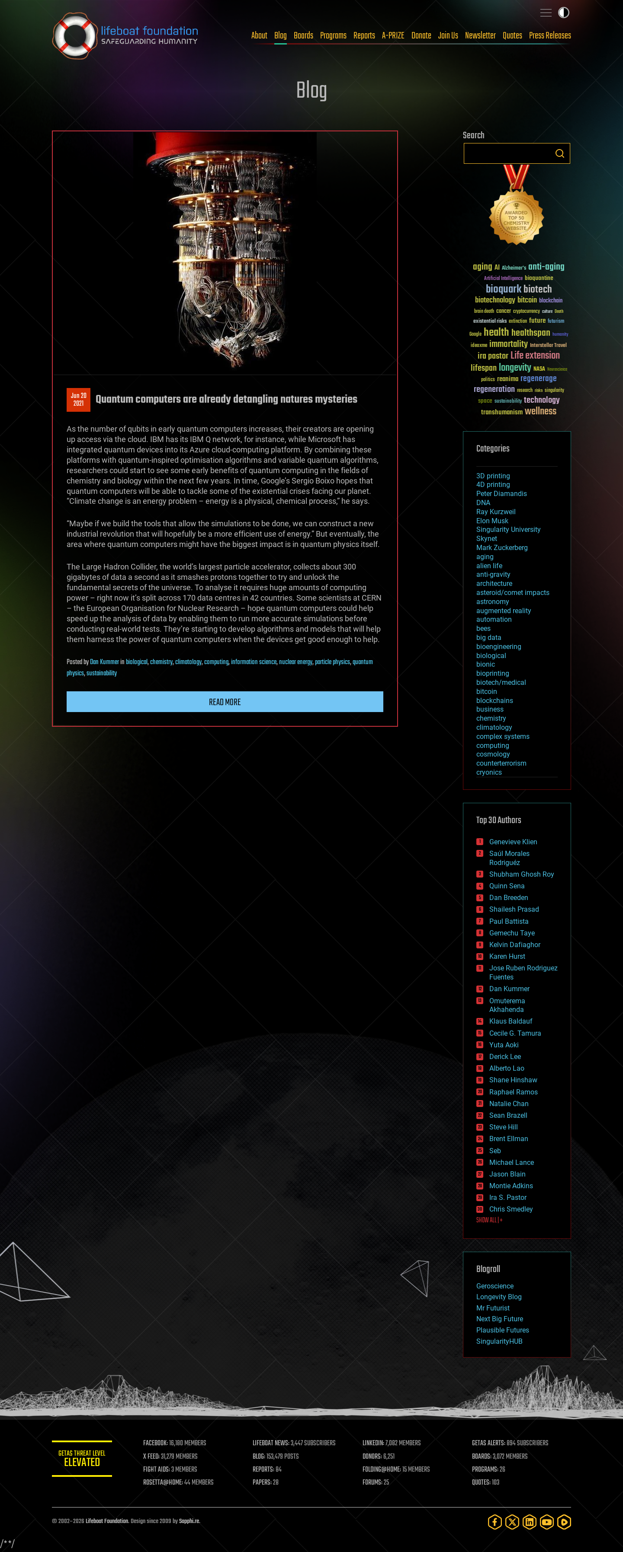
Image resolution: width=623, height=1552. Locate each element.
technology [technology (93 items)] (542, 401)
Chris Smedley (511, 1209)
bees (483, 628)
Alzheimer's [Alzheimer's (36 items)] (514, 268)
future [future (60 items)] (537, 321)
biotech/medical (501, 682)
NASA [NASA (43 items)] (539, 369)
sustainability (102, 673)
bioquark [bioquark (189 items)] (503, 289)
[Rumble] (564, 1522)
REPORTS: (264, 1470)
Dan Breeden (508, 898)
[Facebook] (495, 1522)
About (259, 36)
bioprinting (492, 673)
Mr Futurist (493, 1308)
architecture (494, 583)
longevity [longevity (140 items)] (515, 368)
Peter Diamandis (501, 494)
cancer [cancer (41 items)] (503, 311)
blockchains (494, 700)
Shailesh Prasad (514, 909)
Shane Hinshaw (513, 1080)
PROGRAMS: (485, 1470)
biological (137, 662)
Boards (303, 36)
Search (559, 153)
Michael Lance (511, 1162)
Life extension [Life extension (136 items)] (535, 356)
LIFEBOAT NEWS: (271, 1443)
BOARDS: (482, 1457)
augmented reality (503, 611)
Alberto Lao (506, 1068)
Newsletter (480, 36)
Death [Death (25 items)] (559, 311)
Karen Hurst (507, 956)
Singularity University (508, 529)
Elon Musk (492, 521)
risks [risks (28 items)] (539, 390)
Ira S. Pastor (508, 1197)
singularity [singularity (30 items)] (554, 391)
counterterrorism (501, 763)
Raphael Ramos (513, 1092)
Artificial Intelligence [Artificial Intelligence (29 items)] (503, 279)
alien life (489, 566)
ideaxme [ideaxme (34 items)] (479, 346)
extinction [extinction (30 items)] (518, 321)
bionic (485, 664)
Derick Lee (505, 1057)
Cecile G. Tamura (515, 1033)
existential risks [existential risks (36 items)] (490, 321)
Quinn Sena (507, 886)
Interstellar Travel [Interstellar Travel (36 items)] (548, 346)
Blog (280, 36)
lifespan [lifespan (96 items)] (484, 368)
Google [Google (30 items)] (475, 334)
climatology (188, 662)
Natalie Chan (509, 1104)
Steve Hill (503, 1127)
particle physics (332, 662)
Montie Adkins (511, 1186)
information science (253, 662)
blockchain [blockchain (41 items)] (550, 301)
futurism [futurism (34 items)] (556, 322)
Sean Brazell (508, 1115)
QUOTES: (481, 1482)
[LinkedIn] (529, 1522)
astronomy (492, 602)
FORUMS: (373, 1482)
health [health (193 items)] (496, 333)
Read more (225, 702)
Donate (421, 36)
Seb (495, 1151)
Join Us (448, 36)
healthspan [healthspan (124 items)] (530, 333)
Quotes (512, 36)
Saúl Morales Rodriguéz (509, 858)
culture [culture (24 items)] (547, 311)
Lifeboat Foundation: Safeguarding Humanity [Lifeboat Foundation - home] (125, 36)
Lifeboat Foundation (107, 1522)
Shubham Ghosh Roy (521, 874)
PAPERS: (262, 1482)
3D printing (493, 476)
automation (494, 619)
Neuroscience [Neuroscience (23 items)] (557, 370)
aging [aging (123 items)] (482, 267)
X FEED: (152, 1457)
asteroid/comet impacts (512, 592)
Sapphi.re (189, 1522)
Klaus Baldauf (511, 1021)
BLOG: (259, 1457)
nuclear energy (295, 662)
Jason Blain (507, 1174)
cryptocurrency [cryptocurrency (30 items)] (526, 312)
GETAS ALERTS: (489, 1443)
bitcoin (486, 691)
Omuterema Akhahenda (507, 1005)
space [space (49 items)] (485, 400)
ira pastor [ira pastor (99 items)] (493, 356)
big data (488, 637)
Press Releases (550, 36)
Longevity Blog (499, 1297)
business (490, 709)
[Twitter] (512, 1522)
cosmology (493, 754)
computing (216, 662)
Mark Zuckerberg (502, 548)
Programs (333, 36)
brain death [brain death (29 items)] (484, 312)
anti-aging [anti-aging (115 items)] (546, 267)
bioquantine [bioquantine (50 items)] (539, 278)
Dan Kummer (104, 662)
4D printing (493, 484)
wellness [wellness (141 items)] (540, 411)
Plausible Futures (502, 1330)
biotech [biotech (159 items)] (537, 290)
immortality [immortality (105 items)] (508, 344)
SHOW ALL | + (489, 1220)
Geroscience (495, 1286)
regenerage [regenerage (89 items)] (538, 379)
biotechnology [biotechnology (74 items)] (495, 300)
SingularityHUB (499, 1341)
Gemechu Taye (512, 933)
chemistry (161, 662)
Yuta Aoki (504, 1045)
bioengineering (498, 646)
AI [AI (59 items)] (497, 268)
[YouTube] (547, 1522)
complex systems (503, 736)
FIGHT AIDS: (157, 1470)
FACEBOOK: (156, 1443)
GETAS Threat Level (82, 1460)
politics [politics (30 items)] (488, 380)
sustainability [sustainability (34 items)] (508, 402)
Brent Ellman (508, 1139)
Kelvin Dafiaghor (514, 945)
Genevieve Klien (513, 842)
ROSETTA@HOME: (163, 1482)
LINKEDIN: (374, 1443)
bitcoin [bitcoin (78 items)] (527, 300)
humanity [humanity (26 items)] (560, 334)
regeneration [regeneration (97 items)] (494, 389)
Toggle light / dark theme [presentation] (563, 12)
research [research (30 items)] (525, 391)
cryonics (489, 772)
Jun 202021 (79, 400)
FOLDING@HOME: (382, 1470)
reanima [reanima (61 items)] (507, 379)
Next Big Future (499, 1319)
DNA (483, 503)
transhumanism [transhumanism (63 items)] (502, 412)
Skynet (486, 538)
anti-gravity (493, 574)
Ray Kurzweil (496, 512)
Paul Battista (509, 921)
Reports (364, 36)
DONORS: (372, 1457)
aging (485, 557)
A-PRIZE (393, 36)
